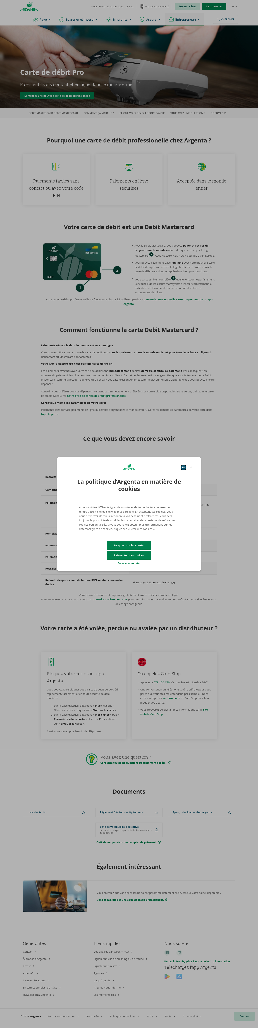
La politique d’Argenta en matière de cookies (129, 485)
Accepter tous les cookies (129, 545)
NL (191, 467)
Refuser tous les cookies (129, 555)
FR (183, 467)
